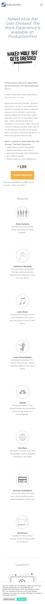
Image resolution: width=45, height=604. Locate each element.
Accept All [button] (21, 599)
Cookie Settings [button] (9, 599)
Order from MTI (22, 175)
